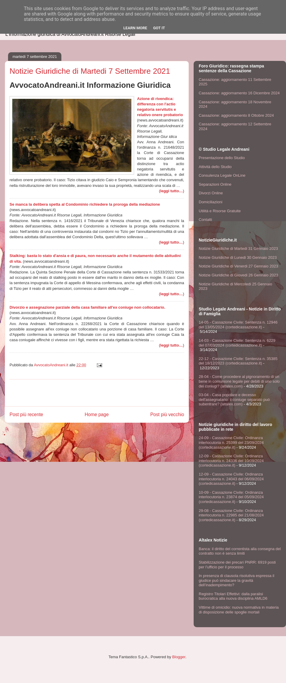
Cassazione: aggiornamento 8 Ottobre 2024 (236, 115)
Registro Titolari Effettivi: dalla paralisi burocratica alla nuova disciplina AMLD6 (233, 596)
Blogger (178, 657)
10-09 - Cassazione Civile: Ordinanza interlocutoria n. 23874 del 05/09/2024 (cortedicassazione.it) (231, 497)
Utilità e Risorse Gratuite (220, 211)
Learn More (135, 28)
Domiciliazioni (210, 202)
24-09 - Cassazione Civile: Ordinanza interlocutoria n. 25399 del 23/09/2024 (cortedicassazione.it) (231, 442)
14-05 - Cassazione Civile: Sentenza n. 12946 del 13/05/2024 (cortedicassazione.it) (238, 324)
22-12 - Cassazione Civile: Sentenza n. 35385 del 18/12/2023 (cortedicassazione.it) (238, 361)
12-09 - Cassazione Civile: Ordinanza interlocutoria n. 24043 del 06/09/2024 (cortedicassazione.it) (231, 479)
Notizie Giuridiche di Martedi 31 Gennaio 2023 (238, 248)
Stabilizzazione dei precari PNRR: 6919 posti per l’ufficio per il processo (237, 564)
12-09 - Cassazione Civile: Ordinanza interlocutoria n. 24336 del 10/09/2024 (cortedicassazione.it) (231, 460)
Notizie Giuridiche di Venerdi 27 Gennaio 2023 (238, 266)
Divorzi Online (211, 193)
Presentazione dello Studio (222, 158)
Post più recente (26, 414)
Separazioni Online (215, 184)
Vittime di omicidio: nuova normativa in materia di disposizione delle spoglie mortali (239, 609)
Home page (97, 414)
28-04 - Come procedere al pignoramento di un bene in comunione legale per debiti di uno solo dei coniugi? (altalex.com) (239, 381)
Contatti (205, 219)
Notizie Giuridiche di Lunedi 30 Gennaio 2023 (238, 257)
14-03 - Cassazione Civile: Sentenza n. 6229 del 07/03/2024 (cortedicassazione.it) (237, 342)
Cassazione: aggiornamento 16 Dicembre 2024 (239, 93)
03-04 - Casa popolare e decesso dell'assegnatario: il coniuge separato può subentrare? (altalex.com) (234, 399)
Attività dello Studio (215, 166)
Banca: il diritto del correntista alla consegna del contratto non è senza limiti (240, 551)
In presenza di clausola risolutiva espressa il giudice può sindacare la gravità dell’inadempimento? (236, 580)
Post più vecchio (167, 414)
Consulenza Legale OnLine (222, 175)
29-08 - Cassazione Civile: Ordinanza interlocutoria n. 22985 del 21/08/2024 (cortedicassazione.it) (231, 515)
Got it (159, 28)
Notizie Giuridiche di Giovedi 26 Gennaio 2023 (238, 275)
